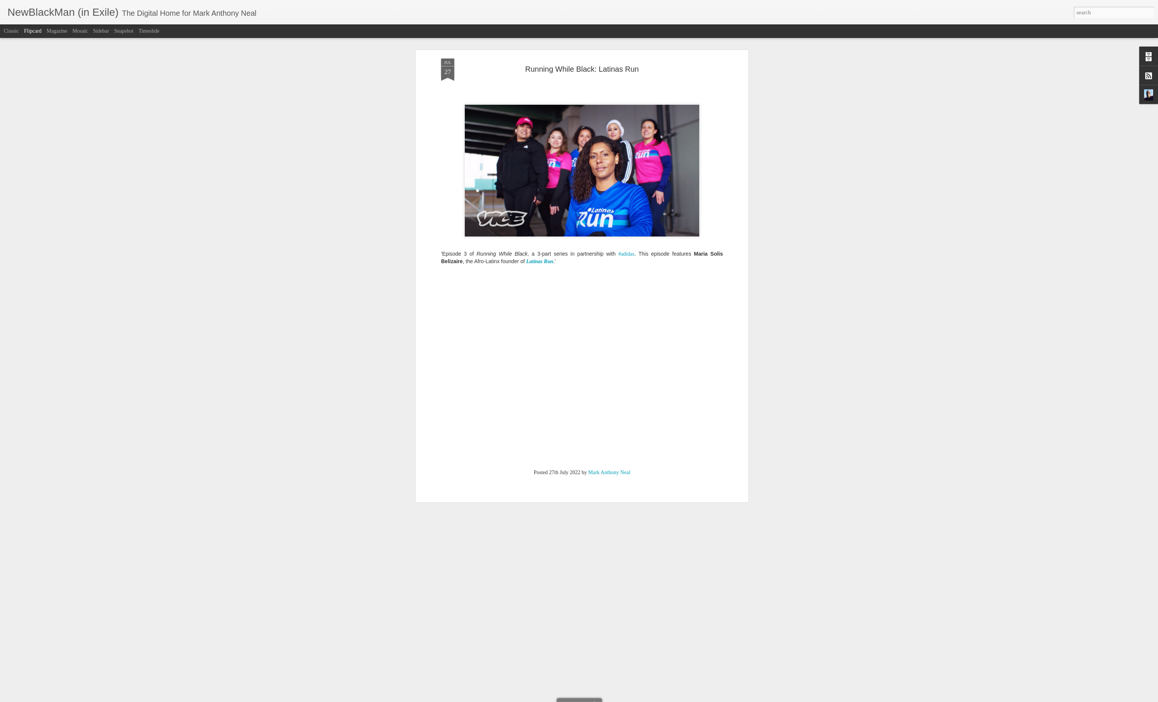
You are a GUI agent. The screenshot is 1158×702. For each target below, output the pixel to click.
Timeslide (149, 31)
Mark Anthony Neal (609, 119)
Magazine (57, 31)
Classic (11, 31)
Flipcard (33, 31)
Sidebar (101, 31)
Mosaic (80, 31)
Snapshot (123, 31)
